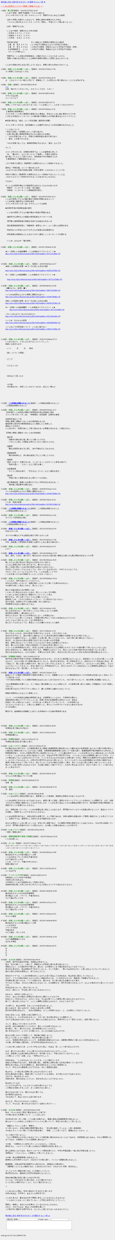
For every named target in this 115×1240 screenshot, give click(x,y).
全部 (14, 2)
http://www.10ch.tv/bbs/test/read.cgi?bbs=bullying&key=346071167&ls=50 (32, 329)
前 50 (18, 2)
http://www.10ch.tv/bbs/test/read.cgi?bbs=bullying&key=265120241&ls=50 (32, 316)
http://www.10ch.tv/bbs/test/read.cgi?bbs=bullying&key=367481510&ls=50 (32, 504)
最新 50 (33, 2)
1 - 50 (27, 2)
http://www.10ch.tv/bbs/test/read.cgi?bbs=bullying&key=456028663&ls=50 (32, 323)
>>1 (6, 87)
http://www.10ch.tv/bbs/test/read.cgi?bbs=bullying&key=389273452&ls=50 (32, 290)
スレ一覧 (39, 2)
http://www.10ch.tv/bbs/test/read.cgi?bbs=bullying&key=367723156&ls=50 (32, 254)
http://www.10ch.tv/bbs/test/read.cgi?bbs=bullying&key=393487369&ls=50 (32, 297)
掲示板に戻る (6, 2)
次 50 (23, 2)
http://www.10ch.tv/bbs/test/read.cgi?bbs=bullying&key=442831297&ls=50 (32, 270)
